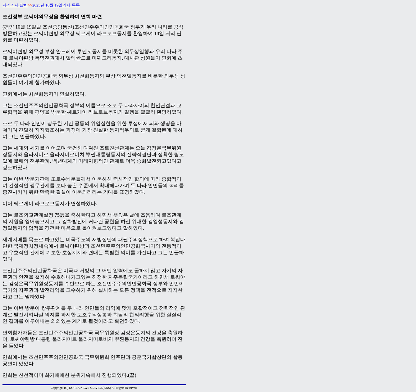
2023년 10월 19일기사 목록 (56, 5)
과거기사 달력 (15, 5)
